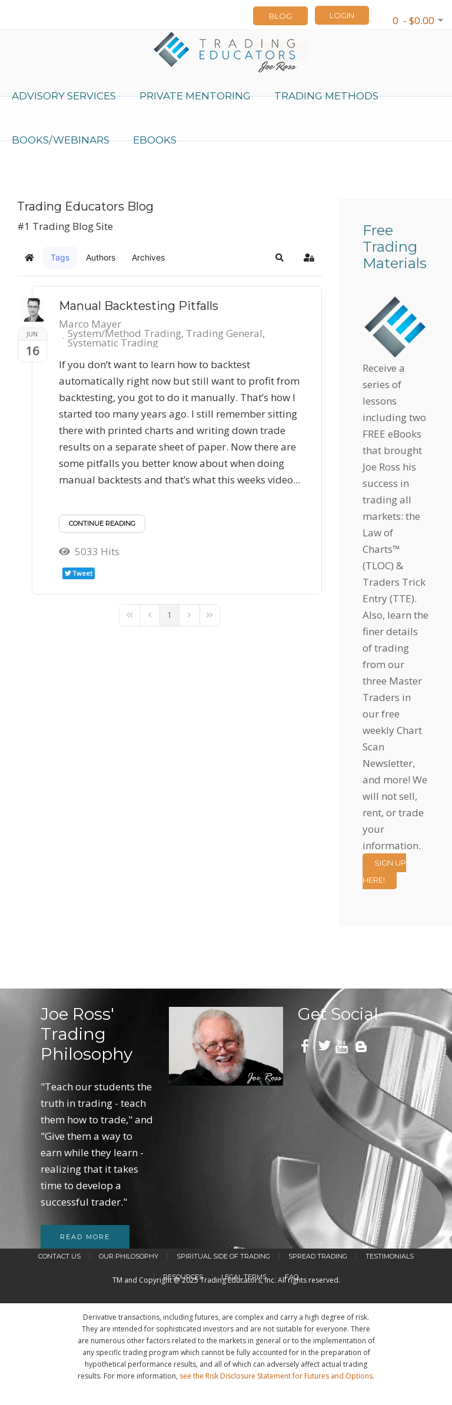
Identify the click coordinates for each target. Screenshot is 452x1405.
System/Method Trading (124, 333)
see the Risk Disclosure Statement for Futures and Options (276, 1376)
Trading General (224, 333)
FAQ (291, 1277)
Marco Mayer (90, 324)
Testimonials (389, 1256)
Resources (183, 1277)
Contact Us (59, 1256)
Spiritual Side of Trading (223, 1256)
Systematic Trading (113, 343)
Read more (85, 1237)
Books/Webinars (60, 140)
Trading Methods (326, 96)
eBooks (155, 140)
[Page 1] (169, 615)
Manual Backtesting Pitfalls (138, 306)
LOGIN (342, 15)
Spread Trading (317, 1256)
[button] (279, 257)
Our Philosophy (128, 1256)
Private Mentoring (195, 96)
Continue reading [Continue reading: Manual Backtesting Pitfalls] (102, 523)
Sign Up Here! (384, 871)
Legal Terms (244, 1277)
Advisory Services (64, 96)
